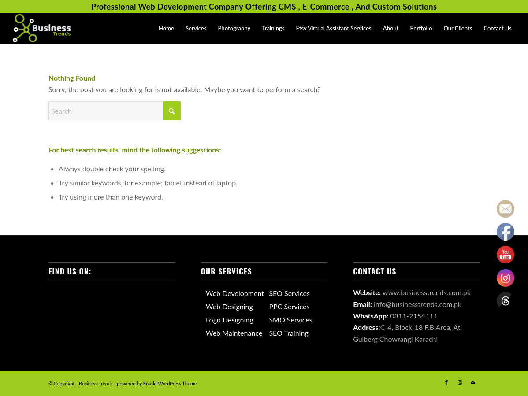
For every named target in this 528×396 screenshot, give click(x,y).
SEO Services (289, 293)
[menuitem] (166, 28)
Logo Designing (229, 319)
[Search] (114, 110)
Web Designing (229, 306)
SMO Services (290, 319)
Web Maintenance (234, 333)
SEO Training (288, 333)
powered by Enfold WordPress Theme (157, 383)
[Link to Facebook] (446, 382)
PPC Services (289, 306)
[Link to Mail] (473, 382)
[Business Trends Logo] (42, 28)
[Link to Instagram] (459, 382)
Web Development (235, 293)
